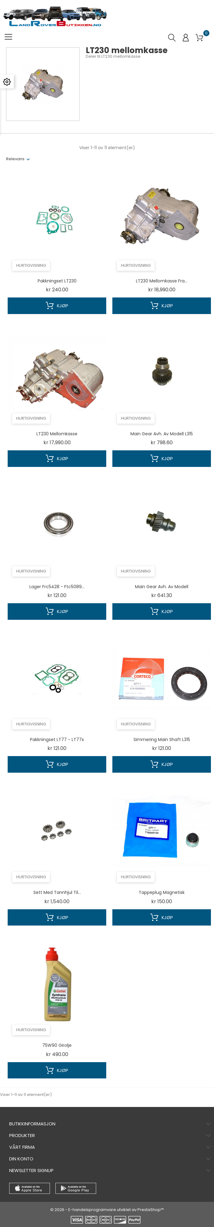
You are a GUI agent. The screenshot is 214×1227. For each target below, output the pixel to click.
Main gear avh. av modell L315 (161, 434)
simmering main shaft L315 (161, 739)
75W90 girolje (57, 1045)
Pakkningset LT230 (57, 281)
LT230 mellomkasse (56, 434)
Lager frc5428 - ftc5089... (56, 587)
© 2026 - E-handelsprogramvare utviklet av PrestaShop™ (107, 1210)
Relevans (15, 159)
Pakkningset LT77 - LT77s (57, 739)
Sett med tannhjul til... (57, 892)
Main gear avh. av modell (161, 587)
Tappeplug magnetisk (162, 892)
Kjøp (57, 305)
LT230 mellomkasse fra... (161, 281)
